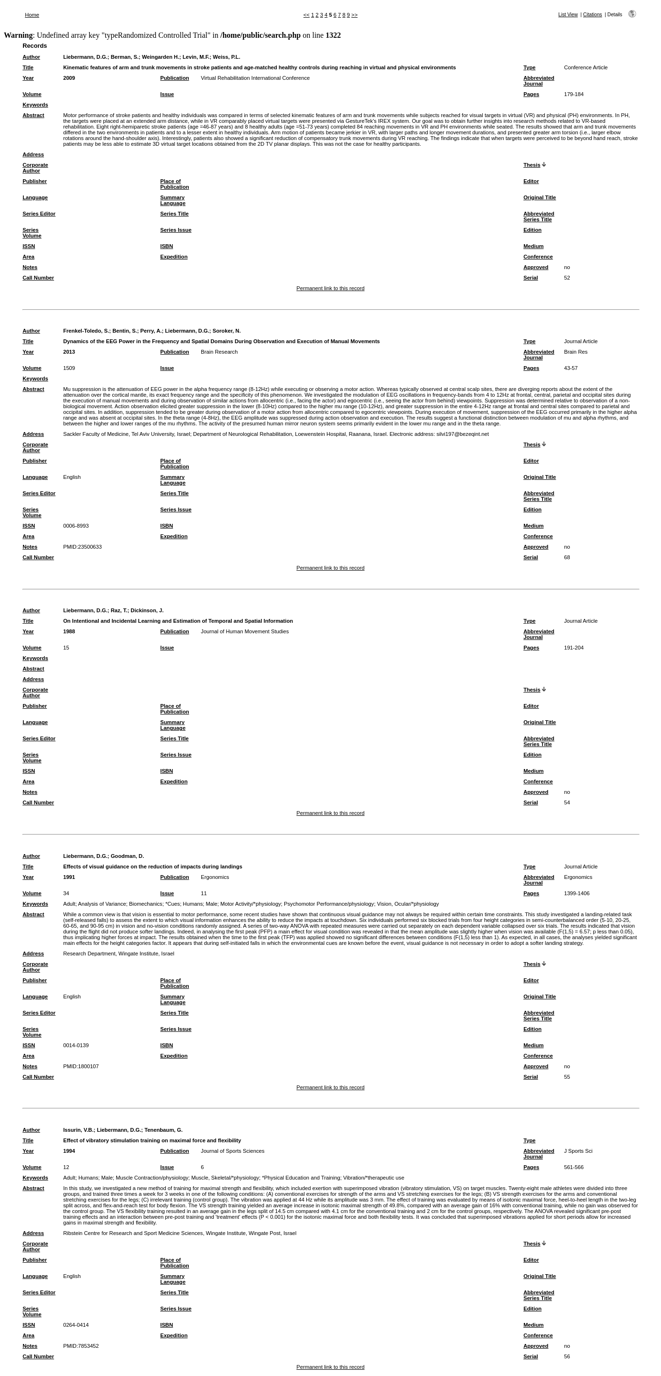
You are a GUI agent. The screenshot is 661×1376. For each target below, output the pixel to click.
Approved (535, 267)
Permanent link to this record (330, 288)
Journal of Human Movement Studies (245, 631)
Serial (530, 278)
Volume (32, 94)
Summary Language (172, 200)
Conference (538, 257)
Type (529, 67)
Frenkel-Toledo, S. (86, 331)
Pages (531, 94)
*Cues (172, 904)
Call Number (38, 278)
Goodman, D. (127, 856)
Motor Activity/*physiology (250, 904)
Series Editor (38, 214)
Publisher (34, 181)
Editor (531, 181)
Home (32, 15)
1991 (69, 877)
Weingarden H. (160, 57)
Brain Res (575, 352)
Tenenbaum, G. (163, 1130)
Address (33, 154)
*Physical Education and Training (301, 1178)
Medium (533, 246)
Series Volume (32, 232)
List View (568, 14)
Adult (69, 904)
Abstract (33, 115)
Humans (193, 904)
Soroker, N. (227, 331)
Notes (29, 267)
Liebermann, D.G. (85, 57)
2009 (69, 78)
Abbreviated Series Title (538, 216)
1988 (69, 631)
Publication (174, 78)
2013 (69, 352)
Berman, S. (125, 57)
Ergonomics (215, 877)
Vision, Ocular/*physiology (408, 904)
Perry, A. (151, 331)
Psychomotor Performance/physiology (329, 904)
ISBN (166, 246)
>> (354, 15)
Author (31, 57)
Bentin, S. (124, 331)
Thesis (531, 165)
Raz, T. (119, 610)
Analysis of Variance (102, 904)
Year (28, 78)
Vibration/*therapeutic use (373, 1178)
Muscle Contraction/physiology (152, 1178)
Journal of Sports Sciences (232, 1151)
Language (35, 197)
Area (28, 257)
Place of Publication (174, 184)
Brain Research (219, 352)
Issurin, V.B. (78, 1130)
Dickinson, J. (146, 610)
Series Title (174, 214)
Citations (592, 14)
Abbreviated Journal (538, 81)
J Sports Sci (578, 1151)
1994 (69, 1151)
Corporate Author (35, 167)
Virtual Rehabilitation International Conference (255, 78)
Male (211, 904)
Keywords (35, 105)
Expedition (173, 257)
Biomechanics (146, 904)
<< (306, 15)
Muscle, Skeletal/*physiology (225, 1178)
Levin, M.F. (196, 57)
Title (27, 67)
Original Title (539, 197)
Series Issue (175, 230)
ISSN (28, 246)
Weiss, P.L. (226, 57)
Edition (532, 230)
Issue (167, 94)
